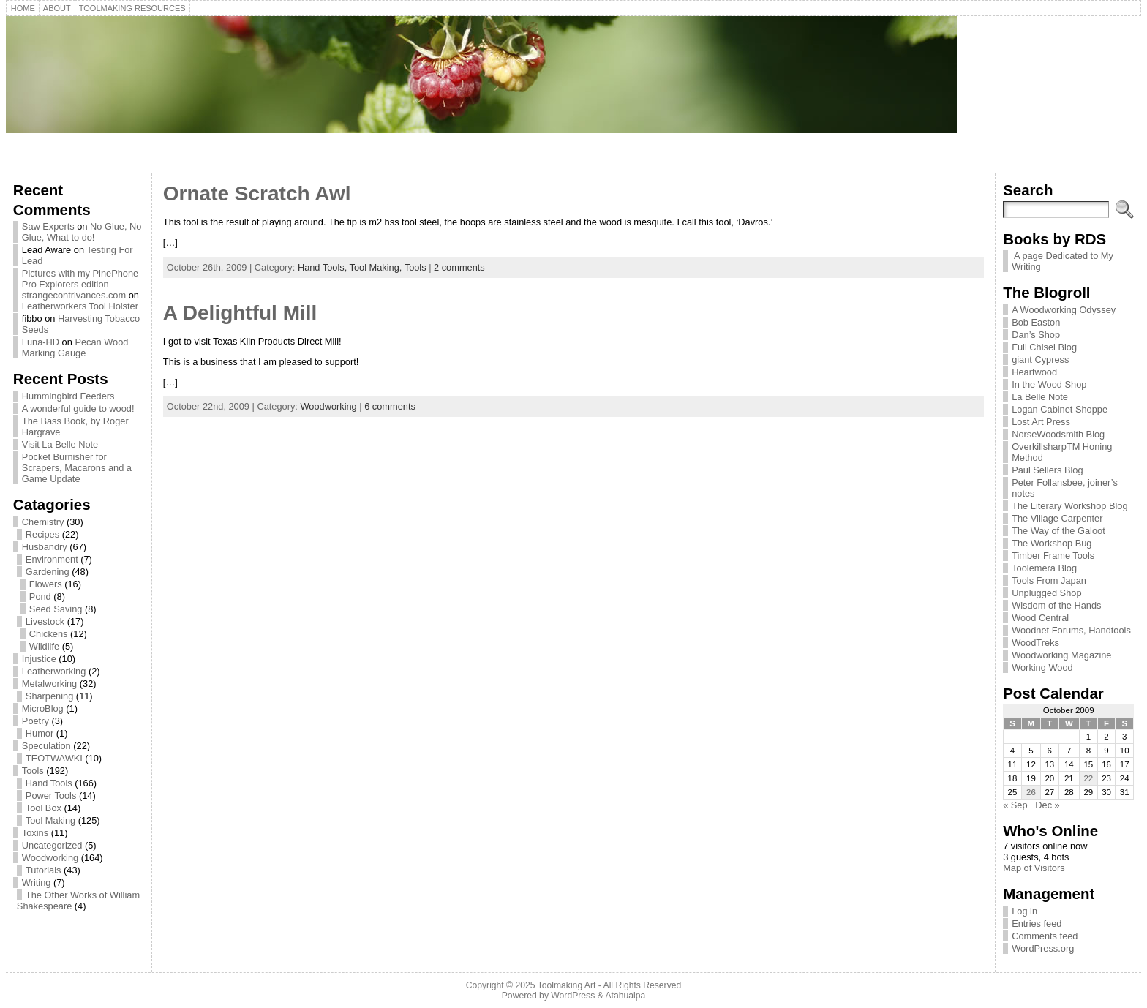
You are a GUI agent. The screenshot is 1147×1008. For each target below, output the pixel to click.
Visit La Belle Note (60, 444)
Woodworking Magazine (1061, 655)
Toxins (35, 832)
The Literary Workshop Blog (1069, 505)
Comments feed (1045, 935)
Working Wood (1042, 667)
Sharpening (49, 696)
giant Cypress (1040, 359)
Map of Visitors (1033, 867)
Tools (33, 770)
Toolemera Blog (1044, 568)
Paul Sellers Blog (1047, 469)
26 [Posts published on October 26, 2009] (1031, 792)
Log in (1024, 911)
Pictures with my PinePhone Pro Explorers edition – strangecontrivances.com (80, 284)
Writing (36, 882)
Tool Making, (377, 267)
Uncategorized (52, 845)
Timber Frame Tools (1053, 555)
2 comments (459, 267)
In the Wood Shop (1049, 384)
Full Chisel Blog (1044, 347)
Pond (40, 596)
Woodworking (50, 857)
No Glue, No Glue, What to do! (82, 232)
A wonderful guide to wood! (78, 408)
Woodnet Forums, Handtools (1071, 630)
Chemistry (43, 521)
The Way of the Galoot (1058, 530)
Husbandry (44, 546)
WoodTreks (1035, 642)
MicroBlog (43, 708)
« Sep (1015, 805)
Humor (39, 733)
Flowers (45, 584)
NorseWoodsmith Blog (1058, 434)
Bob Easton (1036, 322)
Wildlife (44, 646)
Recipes (42, 534)
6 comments (389, 406)
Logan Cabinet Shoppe (1059, 409)
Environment (52, 559)
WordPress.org (1043, 948)
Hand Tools (49, 783)
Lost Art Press (1041, 421)
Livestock (45, 621)
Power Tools (51, 795)
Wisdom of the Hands (1056, 605)
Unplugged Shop (1046, 592)
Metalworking (49, 683)
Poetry (35, 720)
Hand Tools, (324, 267)
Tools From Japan (1049, 580)
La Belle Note (1040, 396)
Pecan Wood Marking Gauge (75, 347)
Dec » (1047, 805)
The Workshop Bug (1051, 543)
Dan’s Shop (1036, 334)
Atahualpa (625, 995)
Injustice (39, 658)
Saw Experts (48, 226)
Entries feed (1036, 923)
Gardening (47, 571)
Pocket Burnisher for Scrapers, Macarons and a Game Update (77, 467)
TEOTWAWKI (54, 758)
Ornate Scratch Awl (257, 193)
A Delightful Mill (240, 312)
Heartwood (1034, 371)
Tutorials (43, 870)
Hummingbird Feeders (68, 396)
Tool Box (43, 807)
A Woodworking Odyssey (1064, 309)
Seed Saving (56, 608)
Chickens (48, 633)
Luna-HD (40, 341)
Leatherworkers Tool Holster (80, 306)
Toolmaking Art (567, 985)
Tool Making (50, 820)
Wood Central (1040, 617)
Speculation (46, 745)
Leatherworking (54, 671)
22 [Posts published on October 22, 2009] (1088, 778)
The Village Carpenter (1057, 518)
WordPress (573, 995)
